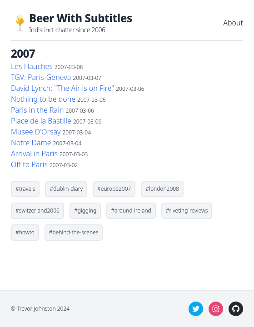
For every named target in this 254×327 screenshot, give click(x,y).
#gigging (85, 210)
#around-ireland (131, 210)
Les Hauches (32, 66)
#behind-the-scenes (74, 232)
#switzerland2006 (37, 210)
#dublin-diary (66, 189)
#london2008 (162, 189)
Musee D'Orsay (35, 132)
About (233, 23)
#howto (25, 232)
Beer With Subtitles (80, 17)
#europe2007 (114, 189)
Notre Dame (31, 143)
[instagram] (216, 309)
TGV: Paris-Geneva (41, 77)
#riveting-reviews (187, 210)
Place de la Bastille (41, 121)
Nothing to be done (43, 99)
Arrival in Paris (34, 154)
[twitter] (196, 309)
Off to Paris (29, 164)
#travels (25, 189)
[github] (236, 309)
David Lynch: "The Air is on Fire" (62, 88)
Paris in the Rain (37, 110)
